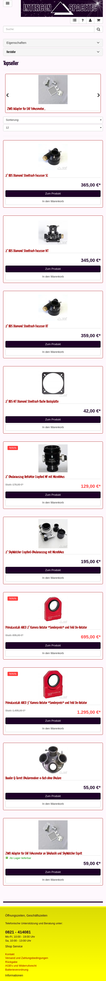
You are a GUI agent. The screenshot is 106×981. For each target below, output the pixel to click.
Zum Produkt (53, 193)
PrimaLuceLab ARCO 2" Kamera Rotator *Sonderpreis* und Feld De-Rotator (46, 627)
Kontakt (9, 954)
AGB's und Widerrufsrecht (21, 965)
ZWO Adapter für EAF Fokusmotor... (26, 108)
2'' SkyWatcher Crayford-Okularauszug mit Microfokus (34, 552)
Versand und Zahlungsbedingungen (26, 958)
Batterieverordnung (16, 969)
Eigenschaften (53, 42)
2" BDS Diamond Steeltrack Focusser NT (26, 250)
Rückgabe (11, 961)
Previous (7, 95)
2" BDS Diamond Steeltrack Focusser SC (26, 175)
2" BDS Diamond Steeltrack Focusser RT (26, 326)
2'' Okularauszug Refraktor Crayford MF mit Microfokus (34, 476)
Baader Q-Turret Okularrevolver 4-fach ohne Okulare (33, 778)
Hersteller (53, 52)
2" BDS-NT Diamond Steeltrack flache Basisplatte (31, 401)
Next (99, 95)
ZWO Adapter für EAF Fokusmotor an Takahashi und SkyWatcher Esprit (43, 853)
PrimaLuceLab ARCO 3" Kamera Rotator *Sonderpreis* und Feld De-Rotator (46, 702)
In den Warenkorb (53, 201)
